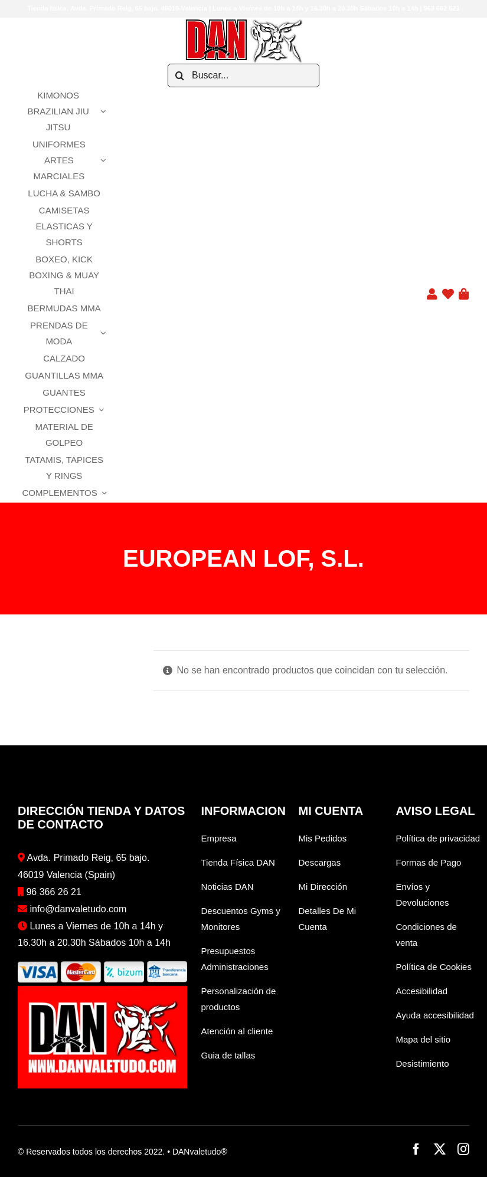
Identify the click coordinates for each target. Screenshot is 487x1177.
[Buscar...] (243, 75)
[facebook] (416, 1149)
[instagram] (463, 1149)
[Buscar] (179, 75)
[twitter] (440, 1149)
